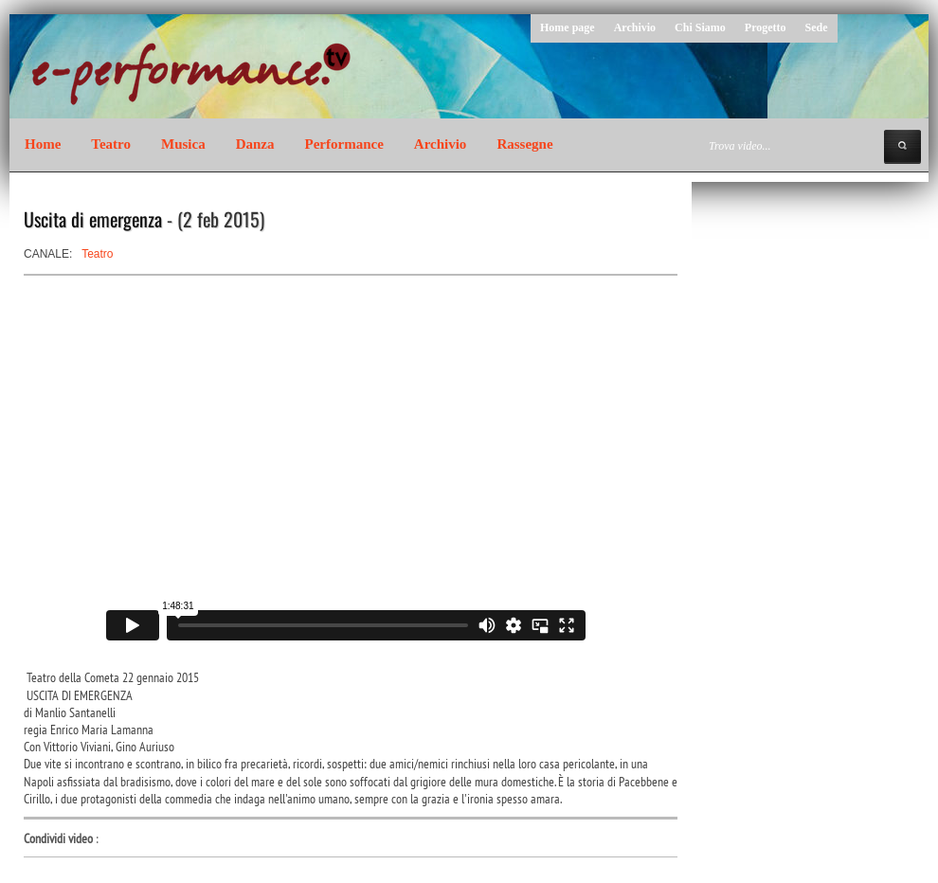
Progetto (765, 27)
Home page (567, 27)
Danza (255, 144)
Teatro (111, 144)
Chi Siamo (700, 27)
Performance (344, 144)
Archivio (635, 27)
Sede (816, 27)
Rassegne (524, 144)
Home (43, 144)
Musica (183, 144)
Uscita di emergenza (93, 219)
